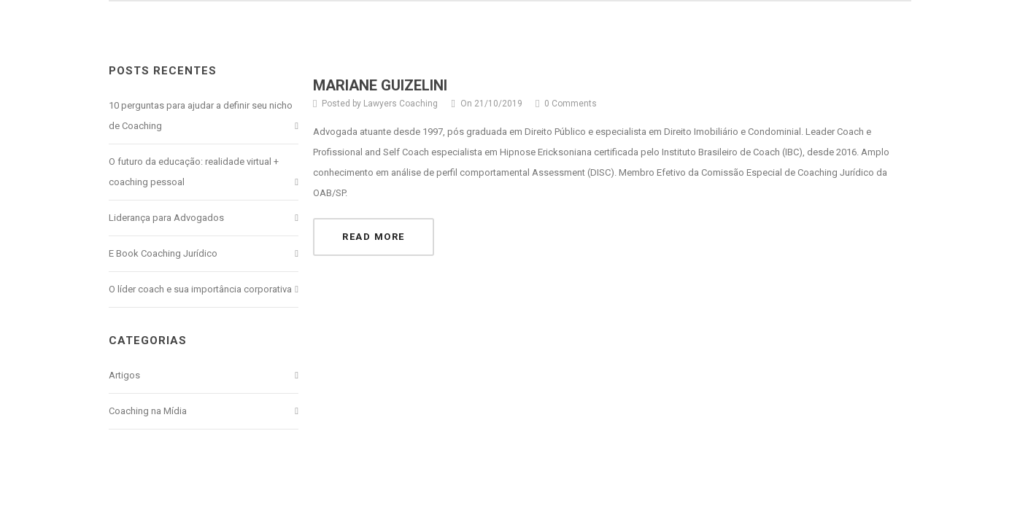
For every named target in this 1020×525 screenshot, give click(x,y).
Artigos (124, 375)
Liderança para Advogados (166, 217)
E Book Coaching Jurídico (163, 253)
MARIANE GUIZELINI (380, 85)
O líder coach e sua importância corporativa (200, 289)
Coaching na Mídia (148, 410)
